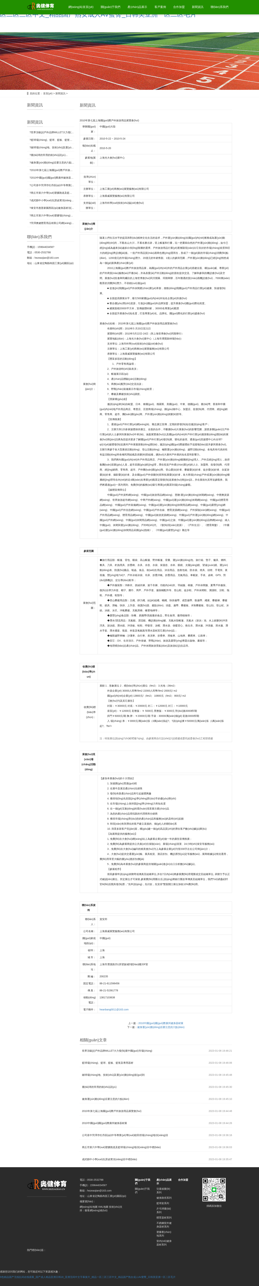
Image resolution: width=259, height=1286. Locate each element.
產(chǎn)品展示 (136, 7)
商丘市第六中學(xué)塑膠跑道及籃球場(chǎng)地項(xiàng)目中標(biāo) (121, 1147)
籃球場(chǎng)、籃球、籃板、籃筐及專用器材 (107, 1062)
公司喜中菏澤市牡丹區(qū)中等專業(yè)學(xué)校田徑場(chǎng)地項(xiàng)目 (125, 1135)
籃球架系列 (162, 1203)
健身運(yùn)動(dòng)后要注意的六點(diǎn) (160, 1027)
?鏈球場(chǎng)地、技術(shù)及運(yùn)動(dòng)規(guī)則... (51, 147)
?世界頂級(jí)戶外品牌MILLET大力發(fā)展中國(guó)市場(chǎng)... (51, 132)
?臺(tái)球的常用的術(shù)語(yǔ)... (48, 155)
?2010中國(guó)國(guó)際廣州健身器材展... (51, 177)
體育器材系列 (164, 1217)
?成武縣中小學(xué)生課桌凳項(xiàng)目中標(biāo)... (51, 200)
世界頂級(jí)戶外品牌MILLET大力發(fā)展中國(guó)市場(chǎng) (117, 1050)
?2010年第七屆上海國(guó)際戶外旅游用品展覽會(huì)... (51, 170)
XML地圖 (103, 1206)
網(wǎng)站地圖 (88, 1206)
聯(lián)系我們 (219, 7)
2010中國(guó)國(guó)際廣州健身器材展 (160, 1023)
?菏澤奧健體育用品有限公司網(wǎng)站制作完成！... (51, 223)
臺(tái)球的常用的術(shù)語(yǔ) (99, 1086)
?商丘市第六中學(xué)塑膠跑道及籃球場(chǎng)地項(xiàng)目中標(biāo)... (51, 192)
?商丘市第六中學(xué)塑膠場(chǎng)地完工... (51, 215)
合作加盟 (178, 7)
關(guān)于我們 (108, 7)
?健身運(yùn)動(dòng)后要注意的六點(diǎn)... (51, 162)
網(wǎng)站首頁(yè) (78, 7)
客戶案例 (159, 7)
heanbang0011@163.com (114, 1009)
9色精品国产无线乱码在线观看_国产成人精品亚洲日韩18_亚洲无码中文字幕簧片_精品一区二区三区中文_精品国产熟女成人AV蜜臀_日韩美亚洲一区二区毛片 (88, 1277)
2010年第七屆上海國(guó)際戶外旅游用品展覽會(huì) (112, 1111)
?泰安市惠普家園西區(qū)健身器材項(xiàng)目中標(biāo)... (51, 207)
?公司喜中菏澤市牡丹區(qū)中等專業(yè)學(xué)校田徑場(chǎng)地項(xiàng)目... (51, 185)
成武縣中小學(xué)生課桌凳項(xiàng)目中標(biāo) (109, 1159)
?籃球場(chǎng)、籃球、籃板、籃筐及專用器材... (51, 139)
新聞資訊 (197, 7)
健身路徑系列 (164, 1197)
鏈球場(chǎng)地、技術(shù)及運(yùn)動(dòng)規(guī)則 (113, 1074)
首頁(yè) (48, 93)
